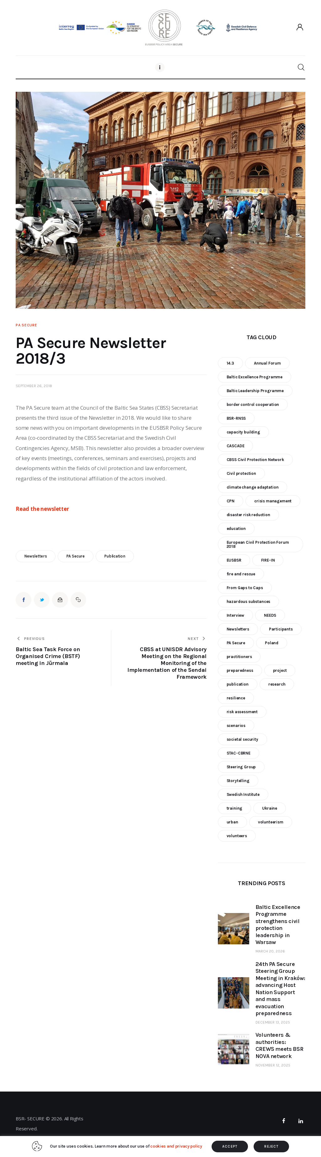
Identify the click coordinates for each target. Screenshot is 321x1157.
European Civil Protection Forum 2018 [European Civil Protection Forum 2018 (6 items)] (258, 544)
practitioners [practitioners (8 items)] (239, 656)
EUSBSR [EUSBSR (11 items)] (234, 560)
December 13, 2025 (272, 1022)
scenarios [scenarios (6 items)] (236, 725)
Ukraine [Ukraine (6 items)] (269, 808)
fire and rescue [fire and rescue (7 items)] (241, 574)
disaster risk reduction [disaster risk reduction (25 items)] (248, 514)
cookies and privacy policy (176, 1146)
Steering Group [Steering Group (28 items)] (241, 767)
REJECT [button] (271, 1146)
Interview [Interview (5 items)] (235, 615)
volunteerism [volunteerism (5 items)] (270, 822)
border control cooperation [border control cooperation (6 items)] (253, 404)
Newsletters (35, 556)
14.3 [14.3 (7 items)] (230, 363)
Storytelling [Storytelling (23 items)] (238, 780)
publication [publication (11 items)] (238, 684)
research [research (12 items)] (277, 684)
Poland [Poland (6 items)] (271, 643)
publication (114, 556)
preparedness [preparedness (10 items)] (240, 670)
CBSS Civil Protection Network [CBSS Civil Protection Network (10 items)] (255, 459)
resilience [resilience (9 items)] (236, 698)
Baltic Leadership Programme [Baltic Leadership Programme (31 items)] (255, 390)
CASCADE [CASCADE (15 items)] (236, 446)
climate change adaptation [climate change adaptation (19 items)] (253, 487)
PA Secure (26, 325)
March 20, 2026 (270, 951)
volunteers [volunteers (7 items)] (237, 835)
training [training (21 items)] (235, 808)
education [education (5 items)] (236, 528)
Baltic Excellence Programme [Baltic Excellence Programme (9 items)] (254, 377)
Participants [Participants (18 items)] (281, 629)
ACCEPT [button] (230, 1146)
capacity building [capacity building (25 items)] (243, 432)
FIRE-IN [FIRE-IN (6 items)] (268, 560)
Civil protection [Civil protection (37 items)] (241, 473)
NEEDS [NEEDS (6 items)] (270, 615)
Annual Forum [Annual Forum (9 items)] (267, 363)
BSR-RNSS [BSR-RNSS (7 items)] (236, 418)
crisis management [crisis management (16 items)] (273, 501)
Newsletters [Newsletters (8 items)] (238, 629)
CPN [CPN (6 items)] (231, 501)
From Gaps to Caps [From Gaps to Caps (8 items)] (245, 587)
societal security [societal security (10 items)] (242, 739)
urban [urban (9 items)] (232, 822)
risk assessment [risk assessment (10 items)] (242, 711)
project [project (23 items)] (280, 670)
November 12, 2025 (272, 1065)
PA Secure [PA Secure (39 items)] (236, 643)
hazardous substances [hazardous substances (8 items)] (249, 601)
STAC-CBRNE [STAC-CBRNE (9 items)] (238, 753)
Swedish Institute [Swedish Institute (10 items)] (243, 794)
